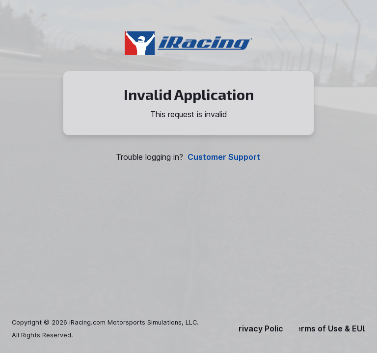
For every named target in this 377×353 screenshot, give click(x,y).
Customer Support (224, 157)
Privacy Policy (260, 328)
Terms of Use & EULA (332, 328)
